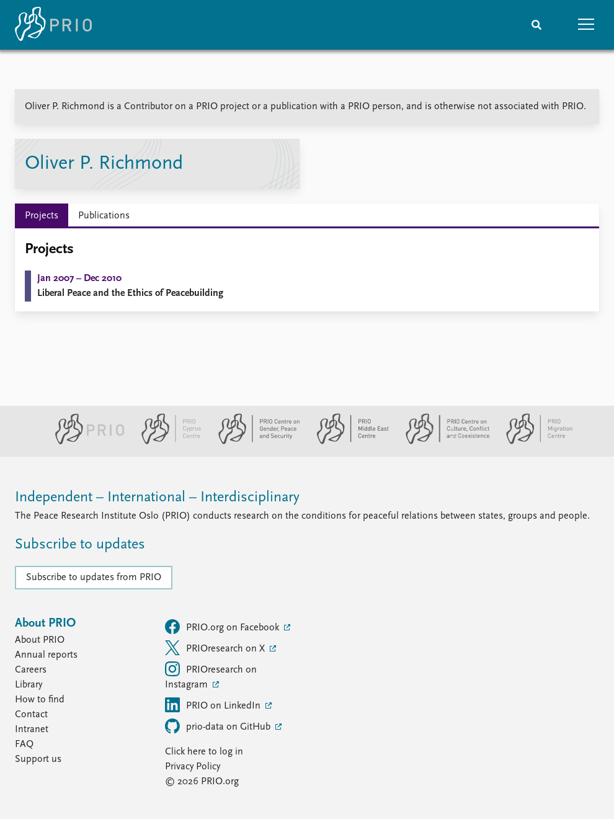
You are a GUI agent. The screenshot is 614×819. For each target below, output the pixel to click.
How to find (40, 700)
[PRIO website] (85, 442)
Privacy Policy (192, 767)
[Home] (53, 25)
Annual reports (46, 655)
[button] (586, 25)
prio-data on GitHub (219, 725)
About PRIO (40, 640)
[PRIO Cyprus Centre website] (166, 442)
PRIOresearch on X (216, 647)
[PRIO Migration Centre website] (532, 442)
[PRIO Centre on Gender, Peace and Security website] (254, 442)
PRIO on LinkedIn (214, 704)
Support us (38, 759)
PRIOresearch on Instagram (211, 675)
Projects (41, 216)
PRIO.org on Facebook (223, 626)
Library (28, 685)
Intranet (31, 730)
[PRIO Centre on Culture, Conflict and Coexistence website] (442, 442)
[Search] (536, 25)
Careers (31, 670)
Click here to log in (204, 752)
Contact (31, 715)
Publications (104, 216)
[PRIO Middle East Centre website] (347, 442)
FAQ (24, 745)
